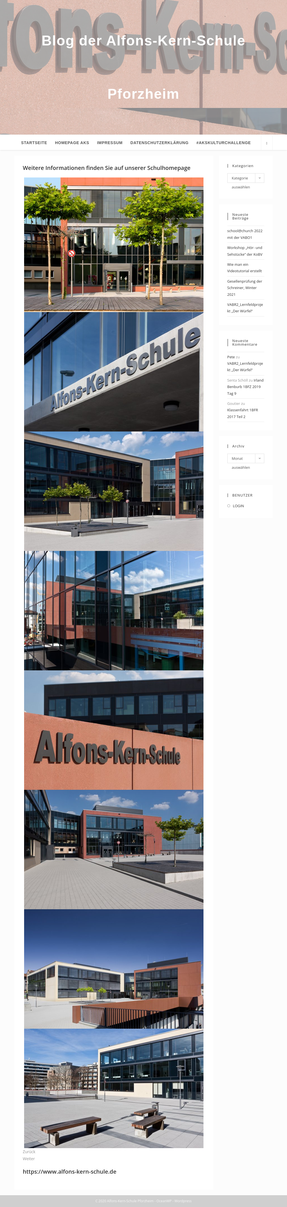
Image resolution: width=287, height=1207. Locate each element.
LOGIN (238, 505)
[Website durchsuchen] (267, 143)
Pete (231, 356)
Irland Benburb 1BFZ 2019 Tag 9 (245, 387)
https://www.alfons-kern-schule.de (69, 1171)
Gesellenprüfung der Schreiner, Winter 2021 (244, 288)
